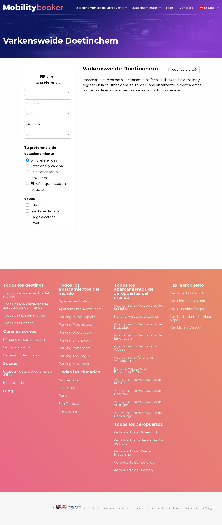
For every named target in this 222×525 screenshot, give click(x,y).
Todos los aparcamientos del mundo (26, 294)
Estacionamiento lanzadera (44, 175)
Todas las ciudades (18, 323)
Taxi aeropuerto (187, 285)
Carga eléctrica (43, 217)
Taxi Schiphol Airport (186, 293)
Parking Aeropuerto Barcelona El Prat (130, 370)
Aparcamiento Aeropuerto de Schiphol (138, 307)
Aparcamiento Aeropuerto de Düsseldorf (138, 326)
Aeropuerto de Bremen (133, 470)
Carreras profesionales (21, 355)
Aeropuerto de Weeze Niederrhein (132, 452)
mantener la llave (45, 211)
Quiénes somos (19, 331)
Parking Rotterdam (74, 348)
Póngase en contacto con (24, 340)
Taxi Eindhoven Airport (188, 301)
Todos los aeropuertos (138, 424)
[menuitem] (100, 7)
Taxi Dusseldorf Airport (188, 309)
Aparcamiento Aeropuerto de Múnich (138, 381)
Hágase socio (13, 383)
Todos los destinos (23, 285)
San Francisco (70, 404)
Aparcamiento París (75, 301)
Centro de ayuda (17, 347)
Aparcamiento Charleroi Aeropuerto (133, 359)
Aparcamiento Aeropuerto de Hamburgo (138, 414)
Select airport (47, 92)
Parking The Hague (75, 356)
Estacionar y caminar (47, 166)
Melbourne (68, 411)
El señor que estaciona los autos (49, 187)
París (63, 396)
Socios (10, 363)
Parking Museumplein (77, 317)
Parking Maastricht (74, 364)
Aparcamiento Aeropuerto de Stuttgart (138, 403)
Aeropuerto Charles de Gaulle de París (138, 441)
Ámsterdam (68, 380)
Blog (8, 391)
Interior (37, 205)
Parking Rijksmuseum (77, 325)
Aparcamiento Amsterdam (80, 309)
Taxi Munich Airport (186, 328)
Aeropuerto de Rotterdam (135, 462)
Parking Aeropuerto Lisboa (136, 316)
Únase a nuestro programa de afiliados (27, 373)
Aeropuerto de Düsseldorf (135, 432)
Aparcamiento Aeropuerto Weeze (135, 347)
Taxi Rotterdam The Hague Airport (192, 318)
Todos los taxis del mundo (24, 315)
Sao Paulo (67, 388)
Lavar (35, 223)
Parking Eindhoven (74, 340)
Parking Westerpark (75, 332)
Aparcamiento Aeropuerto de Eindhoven (138, 337)
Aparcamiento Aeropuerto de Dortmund (138, 392)
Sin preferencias (44, 160)
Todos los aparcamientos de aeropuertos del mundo (25, 305)
